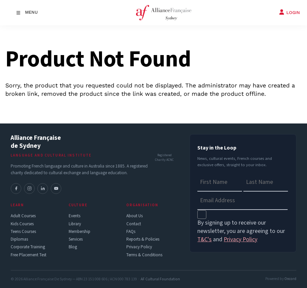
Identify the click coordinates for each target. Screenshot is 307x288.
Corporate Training (28, 247)
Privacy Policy (139, 247)
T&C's (204, 239)
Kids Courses (22, 224)
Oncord (290, 278)
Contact (133, 224)
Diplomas (19, 239)
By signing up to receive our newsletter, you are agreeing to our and (241, 231)
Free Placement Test (28, 255)
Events (74, 216)
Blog (73, 247)
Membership (79, 232)
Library (75, 224)
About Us (134, 216)
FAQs (130, 232)
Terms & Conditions (144, 255)
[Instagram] (29, 188)
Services (76, 239)
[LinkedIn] (42, 188)
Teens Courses (23, 232)
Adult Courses (23, 216)
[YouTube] (56, 188)
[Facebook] (16, 188)
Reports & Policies (142, 239)
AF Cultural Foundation (160, 279)
